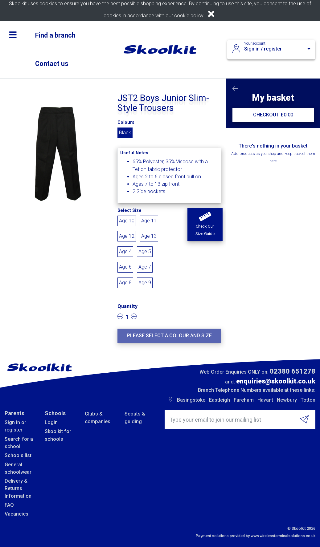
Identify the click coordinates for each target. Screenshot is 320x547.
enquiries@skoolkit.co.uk (275, 381)
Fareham (244, 400)
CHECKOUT (273, 115)
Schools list (18, 455)
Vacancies (16, 514)
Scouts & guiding (135, 417)
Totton (308, 400)
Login (51, 422)
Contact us (51, 63)
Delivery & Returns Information (18, 488)
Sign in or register (15, 426)
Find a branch (55, 35)
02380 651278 (292, 371)
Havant (265, 400)
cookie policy (188, 15)
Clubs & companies (97, 417)
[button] (205, 224)
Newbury (287, 400)
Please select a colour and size (169, 335)
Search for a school (19, 442)
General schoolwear (18, 468)
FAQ (9, 505)
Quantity (127, 306)
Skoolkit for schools (58, 435)
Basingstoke (191, 400)
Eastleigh (219, 400)
